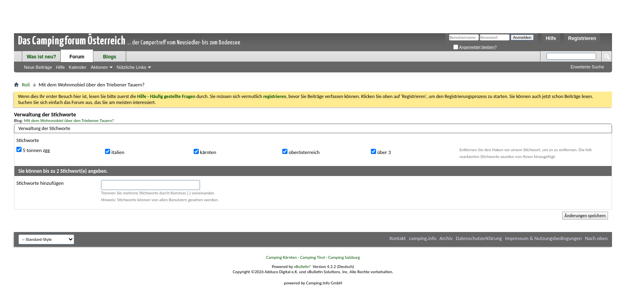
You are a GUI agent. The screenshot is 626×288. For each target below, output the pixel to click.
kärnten (205, 152)
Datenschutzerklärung (479, 238)
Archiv (446, 238)
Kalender (77, 67)
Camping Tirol (312, 257)
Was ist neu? (41, 57)
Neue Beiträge (38, 67)
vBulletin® (303, 266)
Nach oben (596, 238)
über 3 (381, 152)
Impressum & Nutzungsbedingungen (543, 238)
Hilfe (551, 38)
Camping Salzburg (344, 257)
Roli (26, 85)
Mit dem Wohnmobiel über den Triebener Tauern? (69, 120)
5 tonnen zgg (33, 150)
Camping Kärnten (281, 257)
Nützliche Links (131, 67)
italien (115, 152)
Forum (76, 57)
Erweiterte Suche (587, 66)
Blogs (109, 57)
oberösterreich (301, 152)
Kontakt (398, 238)
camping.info (422, 238)
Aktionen (99, 67)
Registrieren (582, 38)
